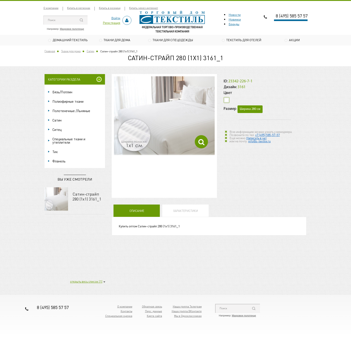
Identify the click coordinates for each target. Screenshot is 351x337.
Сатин (90, 51)
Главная (50, 51)
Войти (115, 18)
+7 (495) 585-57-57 (267, 135)
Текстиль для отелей (243, 40)
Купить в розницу (109, 8)
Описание (136, 211)
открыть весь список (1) (86, 282)
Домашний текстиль (70, 40)
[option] (164, 116)
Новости (235, 15)
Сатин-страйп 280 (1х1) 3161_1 (87, 197)
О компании (50, 8)
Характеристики (185, 211)
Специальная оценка (118, 316)
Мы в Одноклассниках (188, 316)
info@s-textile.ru (259, 141)
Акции (294, 40)
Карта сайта (154, 316)
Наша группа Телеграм (187, 307)
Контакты (126, 312)
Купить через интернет (143, 8)
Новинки (235, 19)
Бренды (234, 24)
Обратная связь (152, 307)
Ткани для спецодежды (173, 40)
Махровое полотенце (72, 29)
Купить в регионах (78, 8)
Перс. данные (153, 312)
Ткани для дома (117, 40)
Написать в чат (256, 138)
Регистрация (111, 23)
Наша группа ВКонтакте (187, 312)
